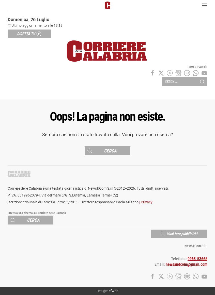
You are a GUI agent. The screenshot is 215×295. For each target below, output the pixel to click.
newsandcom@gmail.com (186, 264)
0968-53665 (197, 259)
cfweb (113, 291)
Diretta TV (29, 33)
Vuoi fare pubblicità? (179, 233)
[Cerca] (107, 150)
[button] (204, 5)
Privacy (146, 202)
